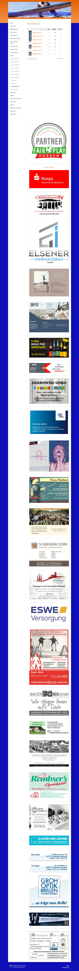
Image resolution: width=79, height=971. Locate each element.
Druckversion (15, 965)
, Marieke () (37, 50)
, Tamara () (37, 32)
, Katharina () (37, 39)
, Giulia (37, 53)
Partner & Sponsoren (49, 167)
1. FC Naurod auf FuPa (32, 58)
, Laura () (37, 43)
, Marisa (37, 46)
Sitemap (23, 965)
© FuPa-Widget (60, 58)
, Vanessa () (38, 36)
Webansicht (65, 967)
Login (67, 965)
